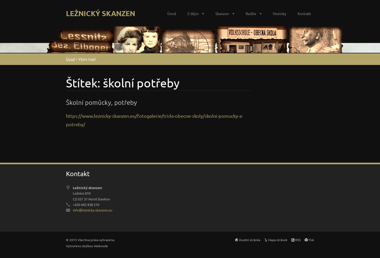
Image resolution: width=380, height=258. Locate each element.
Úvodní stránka (249, 240)
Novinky (279, 13)
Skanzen (222, 13)
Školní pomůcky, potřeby (101, 102)
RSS (298, 240)
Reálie (251, 13)
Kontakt (304, 13)
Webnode (101, 246)
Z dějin (193, 13)
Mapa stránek (277, 240)
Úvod (171, 13)
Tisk (311, 240)
